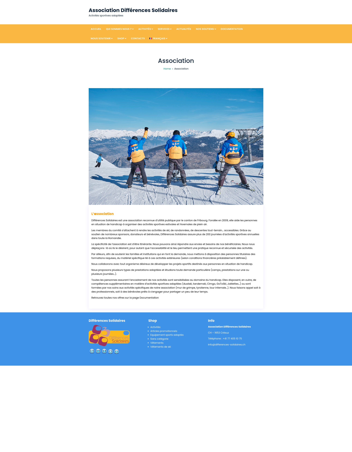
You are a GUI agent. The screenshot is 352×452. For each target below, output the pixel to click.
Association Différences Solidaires (134, 10)
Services (163, 29)
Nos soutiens (205, 29)
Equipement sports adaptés (167, 335)
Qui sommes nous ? (119, 29)
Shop (120, 38)
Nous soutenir (101, 38)
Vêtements (157, 342)
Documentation (232, 29)
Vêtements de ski (160, 346)
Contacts (138, 38)
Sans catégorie (159, 339)
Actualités (183, 29)
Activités (144, 29)
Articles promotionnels (164, 331)
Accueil (96, 29)
